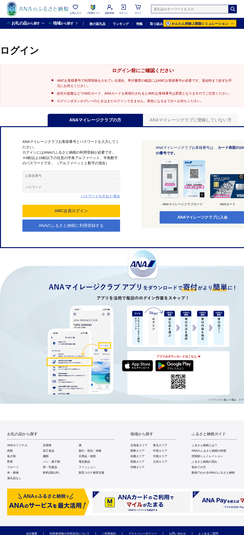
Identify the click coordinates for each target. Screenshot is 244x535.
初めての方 (199, 467)
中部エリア (160, 450)
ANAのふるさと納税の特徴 (209, 450)
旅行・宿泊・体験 (90, 450)
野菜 (10, 461)
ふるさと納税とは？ (204, 445)
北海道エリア (138, 445)
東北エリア (160, 445)
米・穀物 (13, 472)
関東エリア (137, 450)
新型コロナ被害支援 (91, 472)
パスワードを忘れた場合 (100, 196)
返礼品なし (14, 478)
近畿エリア (137, 456)
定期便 (47, 445)
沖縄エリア (137, 467)
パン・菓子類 (51, 461)
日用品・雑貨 (87, 456)
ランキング (121, 24)
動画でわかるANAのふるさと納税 (213, 472)
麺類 (46, 456)
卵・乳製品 (50, 467)
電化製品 (84, 461)
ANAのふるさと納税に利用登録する (71, 225)
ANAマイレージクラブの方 (95, 120)
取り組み (156, 24)
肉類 (10, 450)
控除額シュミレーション (207, 456)
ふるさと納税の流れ (204, 461)
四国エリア (137, 461)
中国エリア (160, 456)
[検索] (232, 9)
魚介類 (11, 456)
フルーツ (13, 467)
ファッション (87, 467)
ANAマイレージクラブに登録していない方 (191, 120)
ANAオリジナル (17, 445)
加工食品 (48, 450)
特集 (139, 24)
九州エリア (160, 461)
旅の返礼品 (97, 24)
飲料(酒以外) (51, 472)
